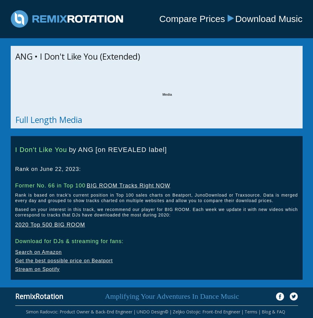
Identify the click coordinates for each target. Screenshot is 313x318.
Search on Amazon (38, 252)
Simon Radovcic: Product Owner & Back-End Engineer (79, 312)
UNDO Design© (152, 312)
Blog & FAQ (273, 312)
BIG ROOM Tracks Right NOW (129, 186)
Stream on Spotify (37, 269)
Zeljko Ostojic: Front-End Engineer (206, 312)
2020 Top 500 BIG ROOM (50, 225)
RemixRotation (39, 296)
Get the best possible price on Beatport (64, 260)
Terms (251, 312)
